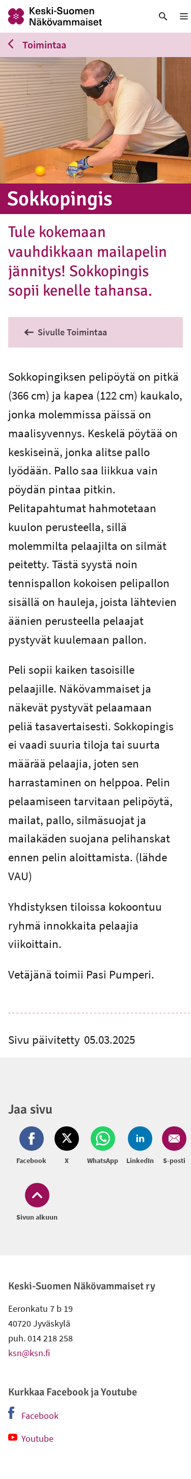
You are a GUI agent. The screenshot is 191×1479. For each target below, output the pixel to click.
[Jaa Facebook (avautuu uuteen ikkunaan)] (33, 1146)
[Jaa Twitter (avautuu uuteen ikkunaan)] (66, 1146)
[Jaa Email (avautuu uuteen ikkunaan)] (172, 1146)
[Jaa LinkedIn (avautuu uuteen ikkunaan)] (140, 1146)
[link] (71, 16)
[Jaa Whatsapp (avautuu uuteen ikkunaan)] (102, 1146)
